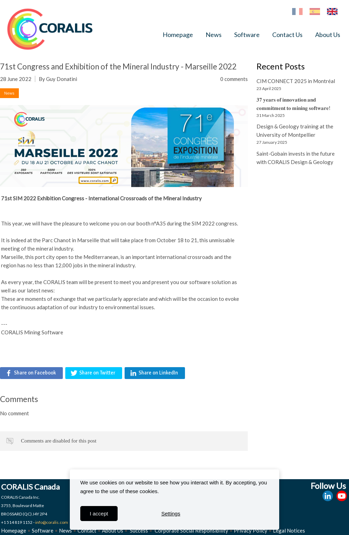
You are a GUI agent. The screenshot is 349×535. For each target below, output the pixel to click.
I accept (99, 514)
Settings (170, 514)
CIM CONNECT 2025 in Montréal (296, 81)
